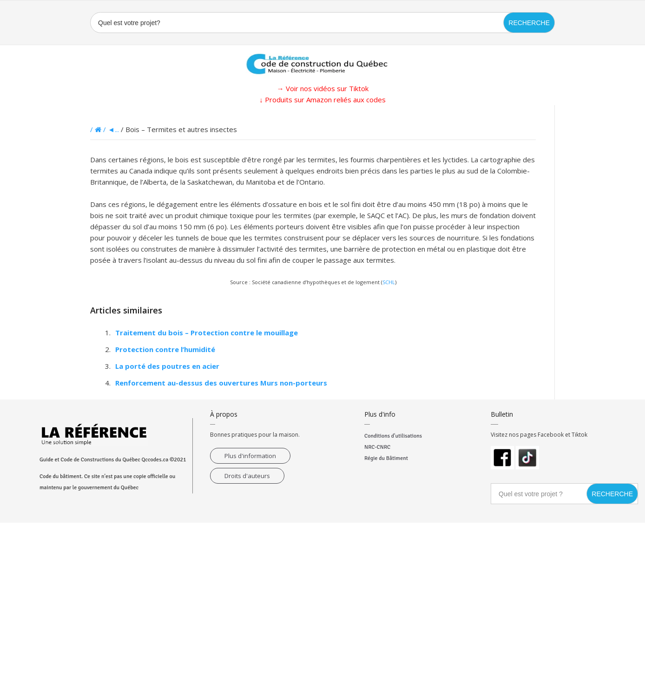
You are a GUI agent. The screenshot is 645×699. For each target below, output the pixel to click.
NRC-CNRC (377, 447)
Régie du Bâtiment (386, 458)
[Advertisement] (46, 244)
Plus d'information (250, 456)
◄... (113, 129)
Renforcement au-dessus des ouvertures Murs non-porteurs (221, 382)
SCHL (388, 282)
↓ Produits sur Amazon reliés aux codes (322, 99)
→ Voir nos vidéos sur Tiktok (323, 88)
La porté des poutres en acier (167, 366)
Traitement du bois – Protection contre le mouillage (206, 332)
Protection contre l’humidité (165, 349)
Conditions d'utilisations (393, 436)
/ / (99, 129)
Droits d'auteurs (247, 476)
